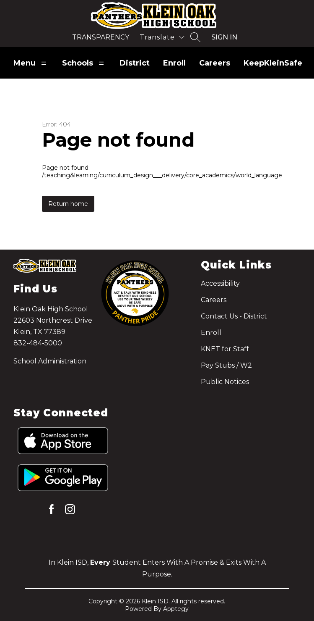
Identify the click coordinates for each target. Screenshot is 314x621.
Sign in (224, 37)
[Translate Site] (162, 37)
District (134, 63)
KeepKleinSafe (273, 63)
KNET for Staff (225, 349)
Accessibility (220, 283)
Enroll (174, 63)
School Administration (49, 361)
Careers (214, 63)
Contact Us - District (234, 316)
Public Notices (225, 382)
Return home (68, 204)
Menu (31, 63)
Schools (84, 63)
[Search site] (195, 37)
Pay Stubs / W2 (226, 365)
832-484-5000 (37, 343)
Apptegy (176, 609)
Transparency (100, 37)
